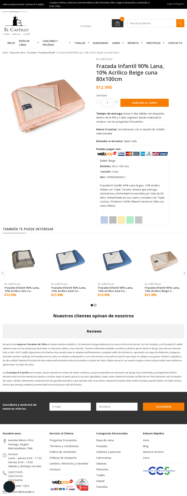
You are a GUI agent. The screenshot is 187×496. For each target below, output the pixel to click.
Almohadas (100, 43)
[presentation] (2, 273)
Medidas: (106, 166)
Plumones (102, 469)
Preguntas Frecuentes (63, 440)
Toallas (79, 43)
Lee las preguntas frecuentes (125, 121)
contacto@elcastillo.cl (21, 491)
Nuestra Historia (153, 452)
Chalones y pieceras (50, 42)
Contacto (175, 43)
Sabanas (101, 463)
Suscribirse (164, 406)
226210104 (15, 476)
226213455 (15, 472)
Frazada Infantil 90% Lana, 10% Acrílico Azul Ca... (68, 289)
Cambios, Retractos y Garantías (68, 463)
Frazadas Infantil (46, 52)
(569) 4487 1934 (18, 486)
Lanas (116, 43)
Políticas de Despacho (63, 457)
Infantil (133, 43)
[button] (92, 305)
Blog (145, 446)
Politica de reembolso (62, 452)
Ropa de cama (24, 42)
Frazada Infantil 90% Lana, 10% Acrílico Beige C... (162, 289)
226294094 (15, 480)
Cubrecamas (103, 457)
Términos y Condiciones (64, 446)
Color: (104, 160)
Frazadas (31, 52)
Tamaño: (106, 171)
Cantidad (101, 95)
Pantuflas (153, 43)
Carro (146, 457)
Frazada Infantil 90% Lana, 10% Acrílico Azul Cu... (115, 289)
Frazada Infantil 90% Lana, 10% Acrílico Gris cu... (21, 289)
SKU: (103, 177)
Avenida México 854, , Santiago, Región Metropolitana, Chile (21, 444)
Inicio (11, 43)
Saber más (130, 141)
